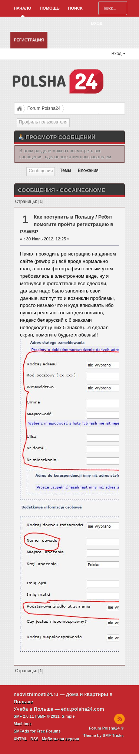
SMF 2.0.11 (24, 716)
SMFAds (21, 731)
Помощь (49, 8)
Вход (97, 23)
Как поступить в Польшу (64, 217)
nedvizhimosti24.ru (36, 694)
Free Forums (49, 731)
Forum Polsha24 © (106, 728)
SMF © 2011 (48, 716)
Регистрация (29, 40)
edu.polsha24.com (82, 709)
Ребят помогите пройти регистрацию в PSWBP (66, 224)
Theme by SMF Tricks (103, 735)
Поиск (75, 8)
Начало (22, 8)
